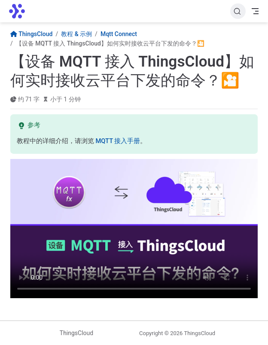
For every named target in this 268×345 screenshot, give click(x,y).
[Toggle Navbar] (255, 11)
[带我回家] (20, 11)
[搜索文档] (238, 11)
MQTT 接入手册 (117, 141)
